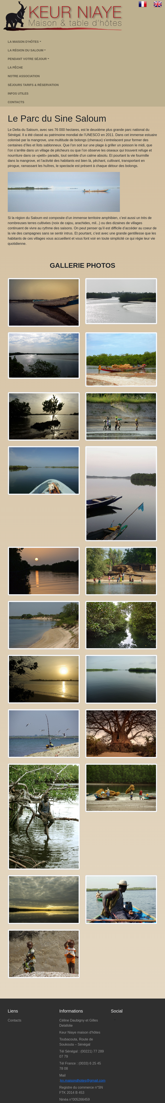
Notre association (24, 76)
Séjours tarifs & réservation (33, 85)
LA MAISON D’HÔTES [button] (23, 41)
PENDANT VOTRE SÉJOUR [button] (27, 59)
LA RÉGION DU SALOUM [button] (25, 50)
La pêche (15, 67)
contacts (16, 102)
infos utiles (18, 93)
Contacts (14, 1020)
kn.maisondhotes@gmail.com (82, 1080)
